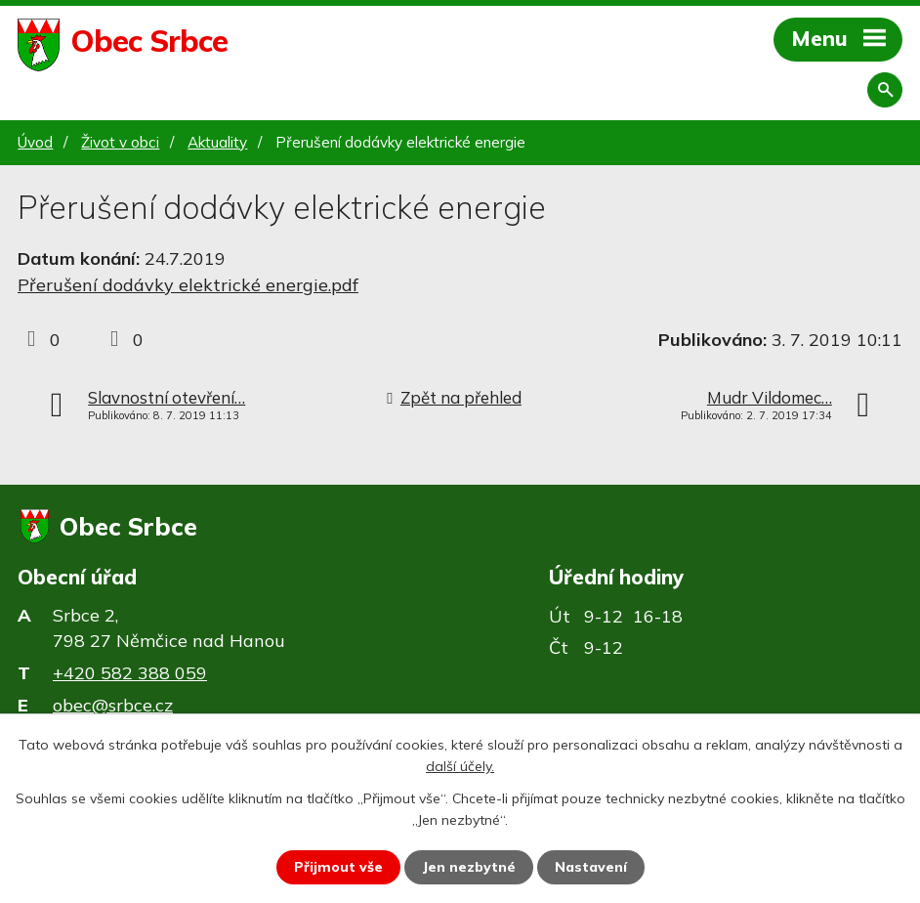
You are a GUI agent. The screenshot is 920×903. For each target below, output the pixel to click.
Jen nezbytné (469, 867)
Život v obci (120, 142)
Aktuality (217, 142)
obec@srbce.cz (113, 705)
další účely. (460, 766)
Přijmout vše (338, 867)
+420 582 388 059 (130, 673)
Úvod (35, 142)
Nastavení (591, 867)
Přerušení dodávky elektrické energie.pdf (188, 285)
